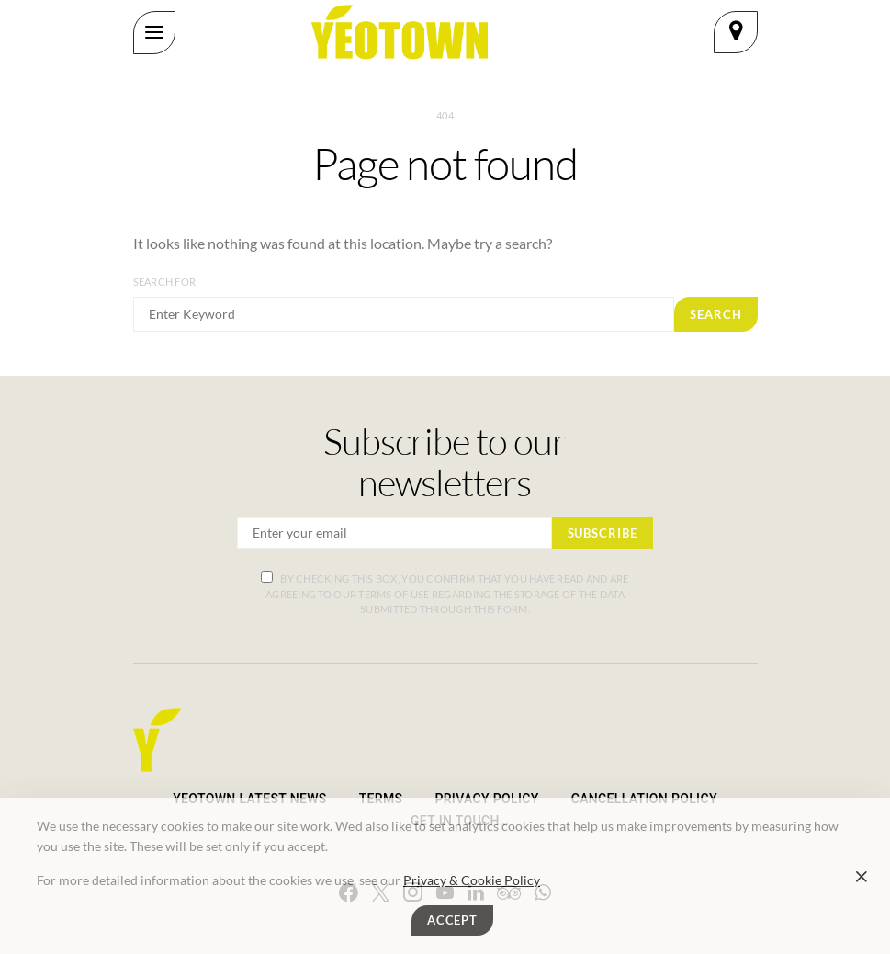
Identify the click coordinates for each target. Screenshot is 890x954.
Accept (453, 920)
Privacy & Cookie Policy (471, 880)
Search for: (166, 282)
